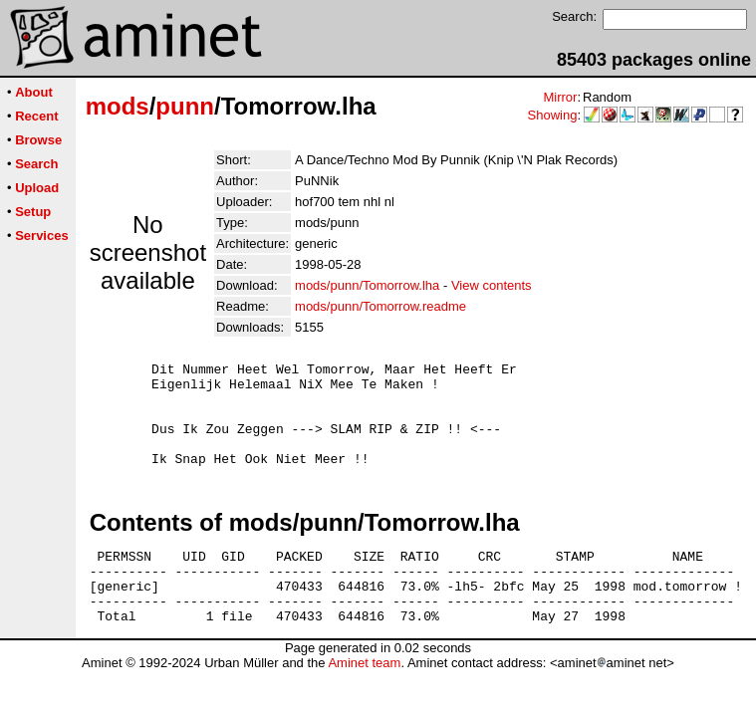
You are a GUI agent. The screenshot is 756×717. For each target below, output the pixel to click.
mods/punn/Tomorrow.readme (380, 306)
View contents (491, 285)
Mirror (560, 97)
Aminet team (364, 698)
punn (184, 106)
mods (117, 106)
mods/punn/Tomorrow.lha (367, 285)
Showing (553, 115)
